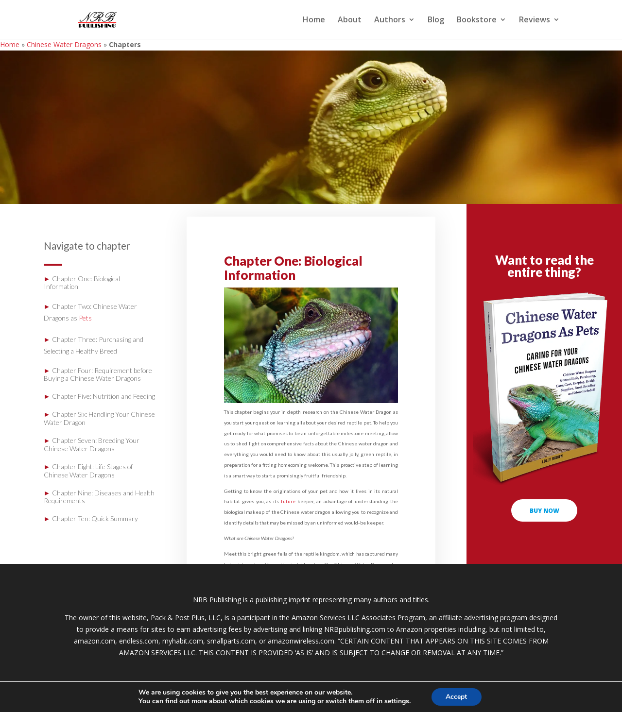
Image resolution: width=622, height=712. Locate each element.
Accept (456, 696)
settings (396, 701)
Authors (389, 20)
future (288, 501)
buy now (544, 510)
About (350, 20)
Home (314, 20)
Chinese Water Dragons (64, 44)
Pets (85, 318)
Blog (436, 20)
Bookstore (477, 20)
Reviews (534, 20)
